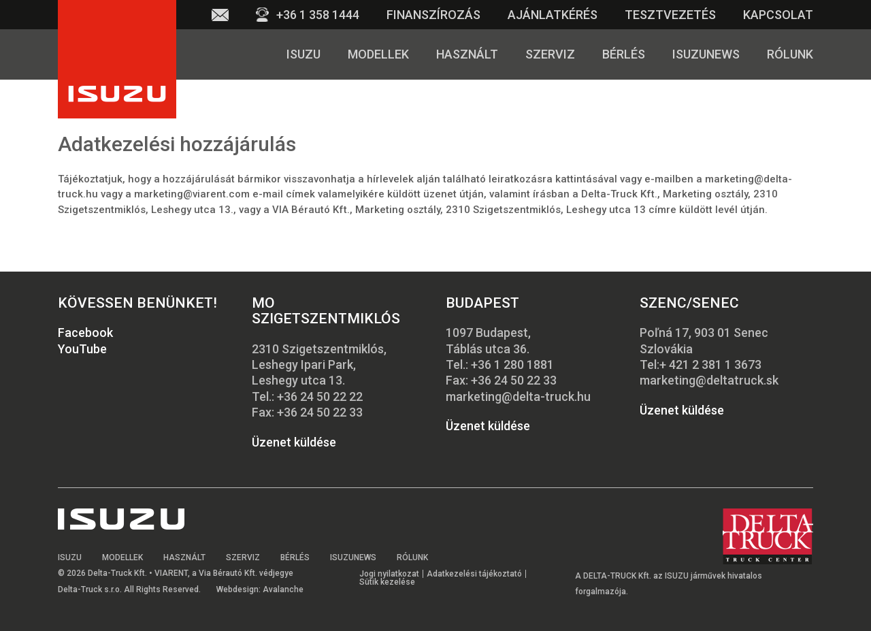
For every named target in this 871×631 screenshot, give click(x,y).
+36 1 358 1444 (317, 14)
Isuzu (303, 54)
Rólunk (790, 54)
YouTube (82, 349)
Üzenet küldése (294, 442)
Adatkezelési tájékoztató (474, 574)
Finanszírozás (433, 14)
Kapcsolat (778, 14)
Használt (467, 54)
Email (220, 14)
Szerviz (550, 54)
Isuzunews (706, 54)
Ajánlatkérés (552, 14)
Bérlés (623, 54)
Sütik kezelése (387, 582)
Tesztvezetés (670, 14)
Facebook (85, 332)
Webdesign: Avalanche (259, 589)
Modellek (378, 54)
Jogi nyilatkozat (389, 574)
